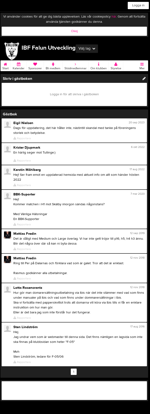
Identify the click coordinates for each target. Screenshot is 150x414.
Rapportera (22, 138)
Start (5, 65)
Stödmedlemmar (75, 65)
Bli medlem (53, 65)
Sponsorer (35, 65)
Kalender (18, 65)
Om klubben (98, 65)
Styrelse (116, 65)
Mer (142, 65)
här (114, 17)
